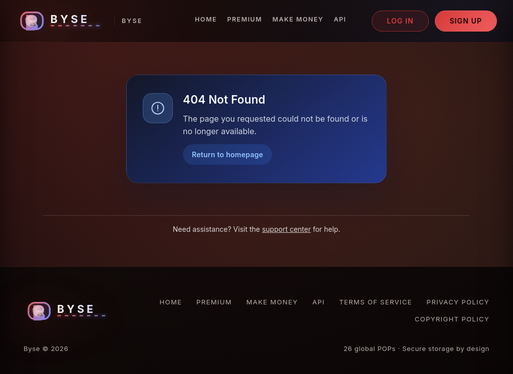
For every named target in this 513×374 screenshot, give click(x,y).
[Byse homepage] (79, 21)
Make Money (298, 19)
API (340, 19)
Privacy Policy (458, 302)
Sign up (465, 21)
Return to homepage (227, 154)
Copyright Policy (452, 319)
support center (286, 229)
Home (206, 19)
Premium (244, 19)
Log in (400, 21)
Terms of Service (375, 302)
